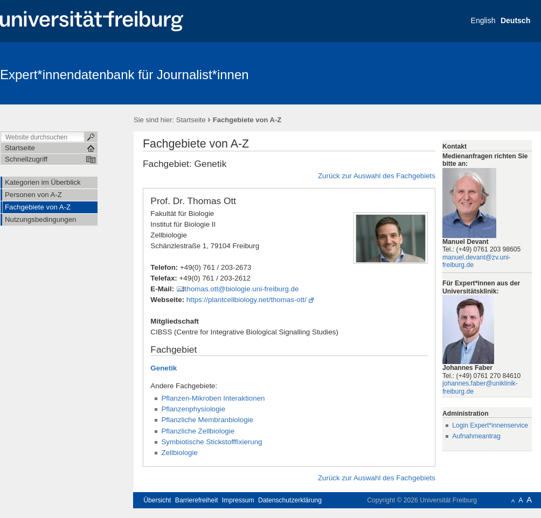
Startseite (191, 120)
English (483, 20)
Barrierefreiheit (196, 500)
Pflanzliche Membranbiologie (207, 420)
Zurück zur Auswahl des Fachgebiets (376, 176)
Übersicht (157, 500)
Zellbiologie (179, 453)
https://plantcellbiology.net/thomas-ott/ (246, 300)
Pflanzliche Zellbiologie (197, 431)
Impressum (238, 500)
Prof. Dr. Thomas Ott (193, 200)
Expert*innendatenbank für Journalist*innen (124, 74)
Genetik (163, 368)
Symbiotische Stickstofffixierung (211, 442)
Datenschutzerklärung (290, 500)
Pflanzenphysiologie (193, 409)
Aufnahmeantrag (476, 436)
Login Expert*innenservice (490, 425)
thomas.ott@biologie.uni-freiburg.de (242, 289)
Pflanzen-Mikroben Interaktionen (213, 398)
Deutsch (515, 20)
